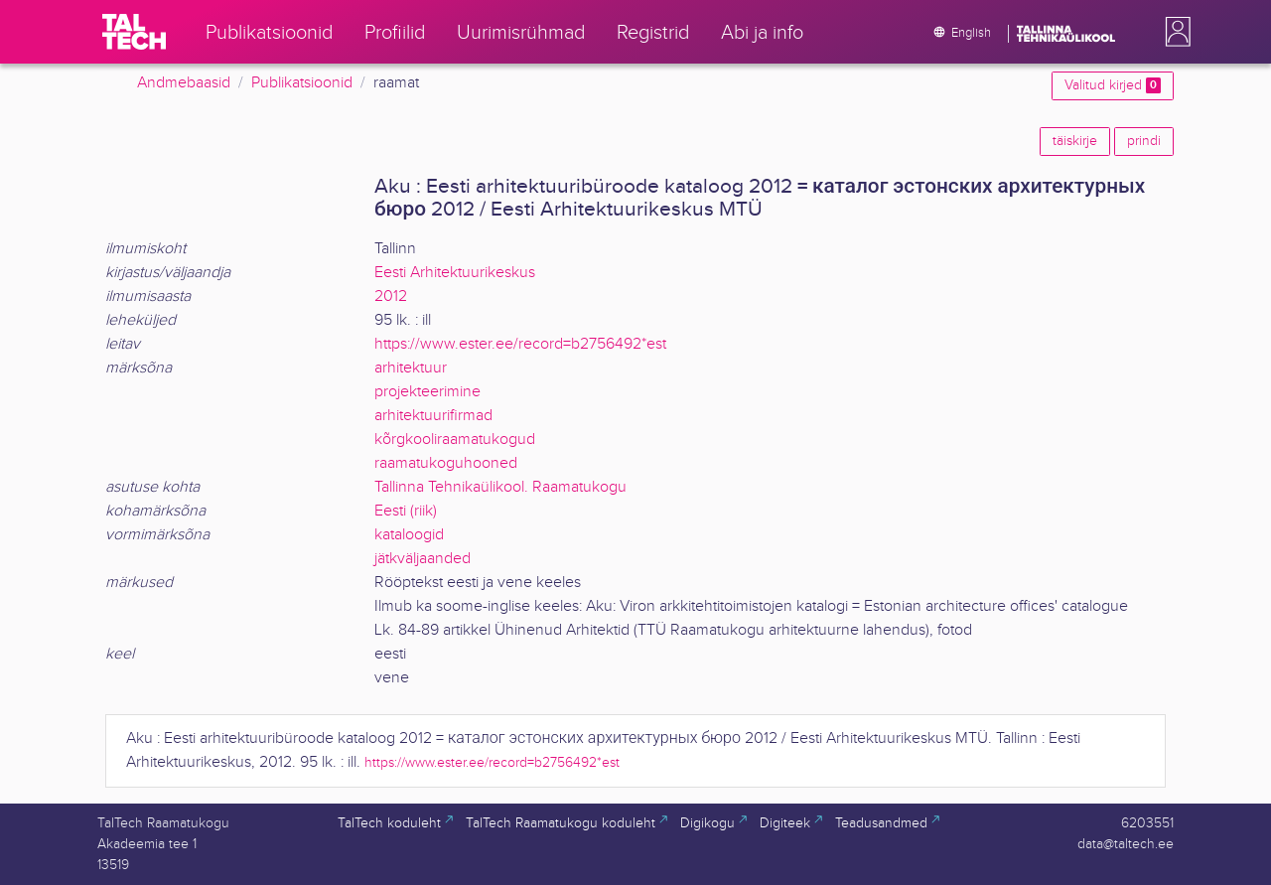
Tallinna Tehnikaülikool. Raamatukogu (500, 487)
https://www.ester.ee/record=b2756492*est (520, 344)
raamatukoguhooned (445, 463)
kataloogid (409, 534)
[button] (1173, 32)
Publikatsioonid (302, 83)
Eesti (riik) (405, 511)
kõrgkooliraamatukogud (454, 439)
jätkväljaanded (422, 558)
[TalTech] (134, 32)
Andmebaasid (183, 83)
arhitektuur (410, 368)
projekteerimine (427, 391)
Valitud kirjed (1112, 85)
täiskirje (1075, 141)
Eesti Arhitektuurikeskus (454, 272)
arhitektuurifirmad (433, 415)
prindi (1144, 141)
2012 (390, 296)
